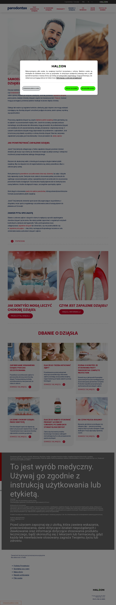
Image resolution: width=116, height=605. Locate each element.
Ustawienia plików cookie (31, 88)
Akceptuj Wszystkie (88, 88)
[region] (59, 77)
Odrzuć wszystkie (71, 88)
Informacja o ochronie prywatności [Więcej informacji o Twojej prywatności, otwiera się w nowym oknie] (69, 78)
